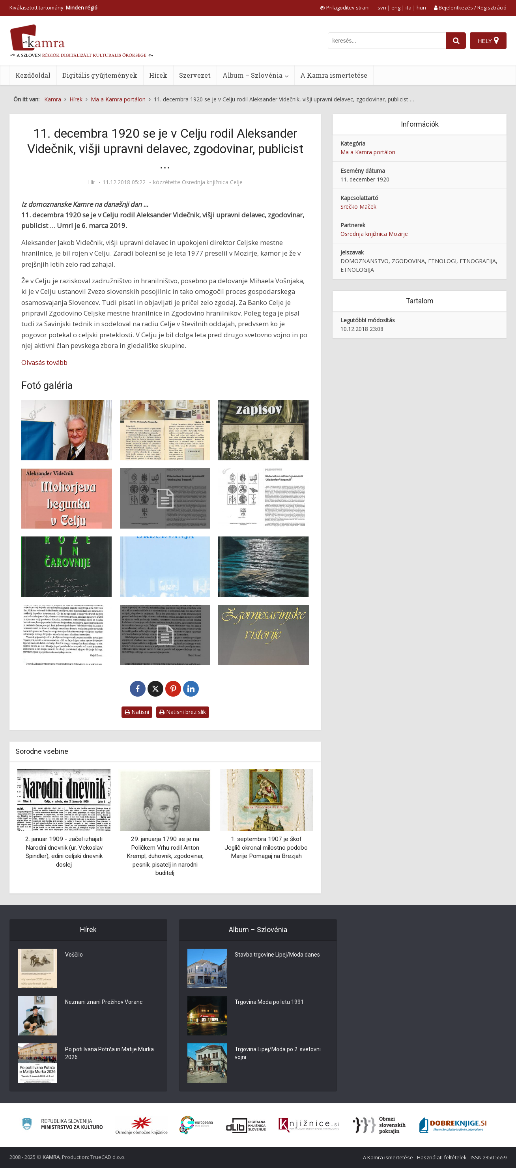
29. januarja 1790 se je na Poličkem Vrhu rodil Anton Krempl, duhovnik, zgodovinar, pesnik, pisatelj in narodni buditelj (165, 855)
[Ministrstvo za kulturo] (62, 1125)
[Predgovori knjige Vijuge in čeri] (66, 635)
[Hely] (488, 40)
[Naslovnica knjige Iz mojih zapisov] (263, 430)
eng (395, 7)
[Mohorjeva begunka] (66, 498)
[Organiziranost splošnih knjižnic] (141, 1125)
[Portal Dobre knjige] (452, 1125)
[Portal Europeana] (196, 1125)
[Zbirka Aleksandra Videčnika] (165, 430)
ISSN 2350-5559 (489, 1157)
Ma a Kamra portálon (367, 152)
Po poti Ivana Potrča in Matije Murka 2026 (109, 1053)
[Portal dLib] (246, 1125)
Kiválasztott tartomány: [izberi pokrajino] (53, 7)
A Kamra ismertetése (333, 75)
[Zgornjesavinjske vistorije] (263, 635)
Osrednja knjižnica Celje (212, 182)
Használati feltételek (442, 1157)
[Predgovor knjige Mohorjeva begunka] (165, 498)
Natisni (137, 712)
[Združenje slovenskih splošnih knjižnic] (308, 1125)
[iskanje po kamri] (387, 40)
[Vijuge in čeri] (263, 566)
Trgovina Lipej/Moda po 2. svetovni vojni (278, 1053)
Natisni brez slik (182, 712)
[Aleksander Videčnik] (66, 430)
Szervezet (195, 75)
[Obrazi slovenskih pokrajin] (379, 1125)
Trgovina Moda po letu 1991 (269, 1002)
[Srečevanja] (165, 566)
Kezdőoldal (32, 75)
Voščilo (74, 954)
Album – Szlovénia (252, 75)
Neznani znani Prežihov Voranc (103, 1002)
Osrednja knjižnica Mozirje (374, 233)
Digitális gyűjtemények (99, 75)
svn (382, 7)
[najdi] (456, 40)
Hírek (158, 75)
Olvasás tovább (44, 362)
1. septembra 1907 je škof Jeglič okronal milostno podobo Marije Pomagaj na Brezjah (266, 847)
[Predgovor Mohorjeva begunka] (263, 498)
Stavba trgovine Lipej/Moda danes (277, 954)
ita (408, 7)
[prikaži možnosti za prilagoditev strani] (345, 7)
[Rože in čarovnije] (66, 566)
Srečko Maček (358, 206)
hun (421, 7)
